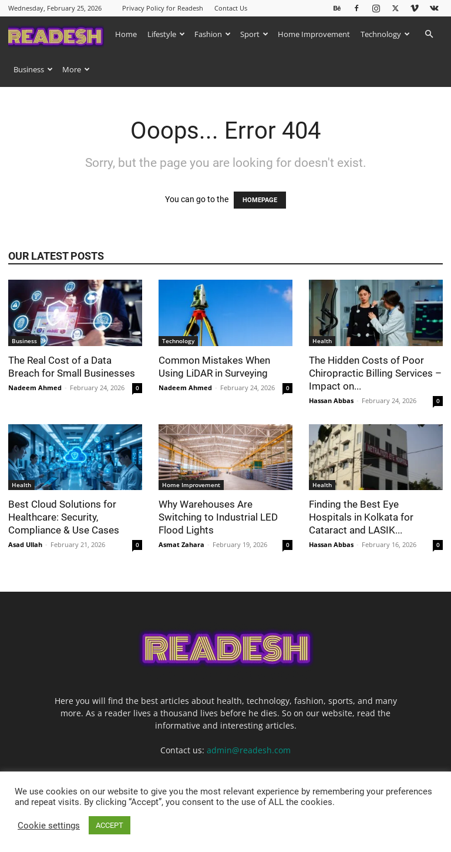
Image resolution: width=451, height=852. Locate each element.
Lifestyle (166, 34)
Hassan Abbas (331, 400)
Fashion (212, 34)
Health (322, 341)
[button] (429, 34)
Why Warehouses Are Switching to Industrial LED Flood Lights (218, 517)
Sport (254, 34)
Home (126, 34)
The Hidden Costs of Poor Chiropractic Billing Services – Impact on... (375, 373)
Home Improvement (314, 34)
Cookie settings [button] (49, 825)
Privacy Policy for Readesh (162, 8)
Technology (385, 34)
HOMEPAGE (260, 200)
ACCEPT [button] (109, 825)
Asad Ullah (25, 544)
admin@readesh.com (249, 750)
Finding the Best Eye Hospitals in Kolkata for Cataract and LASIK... (361, 517)
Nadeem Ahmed (35, 387)
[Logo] (59, 33)
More (76, 69)
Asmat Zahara (181, 544)
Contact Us (230, 8)
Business (33, 69)
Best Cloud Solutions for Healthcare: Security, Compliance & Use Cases (65, 517)
